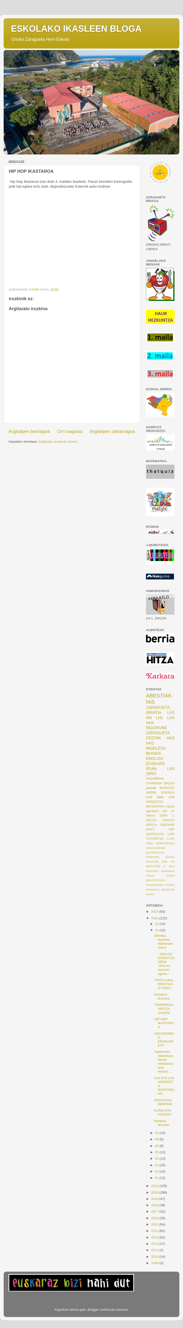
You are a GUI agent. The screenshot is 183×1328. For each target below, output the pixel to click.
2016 (155, 1218)
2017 (155, 1211)
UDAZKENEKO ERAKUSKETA (164, 1039)
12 (157, 924)
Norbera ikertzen (161, 1123)
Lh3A (171, 834)
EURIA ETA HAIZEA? (163, 1112)
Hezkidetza (168, 870)
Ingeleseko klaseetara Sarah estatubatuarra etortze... (163, 1061)
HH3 (170, 738)
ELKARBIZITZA (155, 852)
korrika (150, 894)
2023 (155, 911)
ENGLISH (154, 758)
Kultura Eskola (160, 875)
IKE (165, 811)
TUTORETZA (155, 838)
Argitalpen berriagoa (29, 431)
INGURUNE (156, 727)
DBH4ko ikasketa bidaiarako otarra (163, 942)
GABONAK (167, 825)
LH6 (171, 797)
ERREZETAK (155, 802)
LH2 (170, 712)
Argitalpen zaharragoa (112, 431)
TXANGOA (154, 783)
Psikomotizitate (155, 884)
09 (157, 1139)
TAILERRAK (155, 778)
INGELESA (156, 748)
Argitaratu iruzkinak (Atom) (57, 441)
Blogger (93, 1309)
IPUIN (151, 768)
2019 (155, 1199)
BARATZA (167, 788)
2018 (155, 1205)
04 (157, 1158)
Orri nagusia (69, 431)
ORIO (151, 773)
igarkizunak (167, 889)
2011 (155, 1250)
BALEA (169, 783)
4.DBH (170, 838)
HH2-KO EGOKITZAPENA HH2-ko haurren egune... (164, 964)
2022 (155, 918)
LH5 (149, 797)
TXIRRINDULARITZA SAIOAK (164, 1008)
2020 (155, 1192)
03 (157, 1165)
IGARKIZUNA (155, 834)
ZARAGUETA (158, 733)
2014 (155, 1231)
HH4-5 (150, 829)
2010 (155, 1256)
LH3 (170, 768)
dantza (150, 815)
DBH (160, 797)
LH (172, 811)
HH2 (150, 743)
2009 (155, 1263)
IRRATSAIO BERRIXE (163, 1102)
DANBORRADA (165, 843)
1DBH (163, 815)
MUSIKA (153, 753)
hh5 (150, 702)
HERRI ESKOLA (160, 792)
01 (157, 1178)
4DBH (149, 843)
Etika (164, 861)
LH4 (170, 717)
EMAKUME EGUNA (160, 857)
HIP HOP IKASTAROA (164, 1023)
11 (157, 930)
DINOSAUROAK (155, 848)
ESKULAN (152, 861)
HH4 (150, 723)
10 (157, 1133)
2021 (155, 1186)
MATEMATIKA (155, 806)
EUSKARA (155, 763)
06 (157, 1146)
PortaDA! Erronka (161, 996)
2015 (155, 1224)
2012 (155, 1244)
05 (157, 1152)
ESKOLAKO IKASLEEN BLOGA (76, 29)
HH (149, 717)
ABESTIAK (159, 696)
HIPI (171, 829)
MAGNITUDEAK (155, 880)
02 (157, 1171)
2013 (155, 1237)
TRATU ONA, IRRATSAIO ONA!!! (164, 984)
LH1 (159, 717)
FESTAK (153, 738)
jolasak (151, 788)
